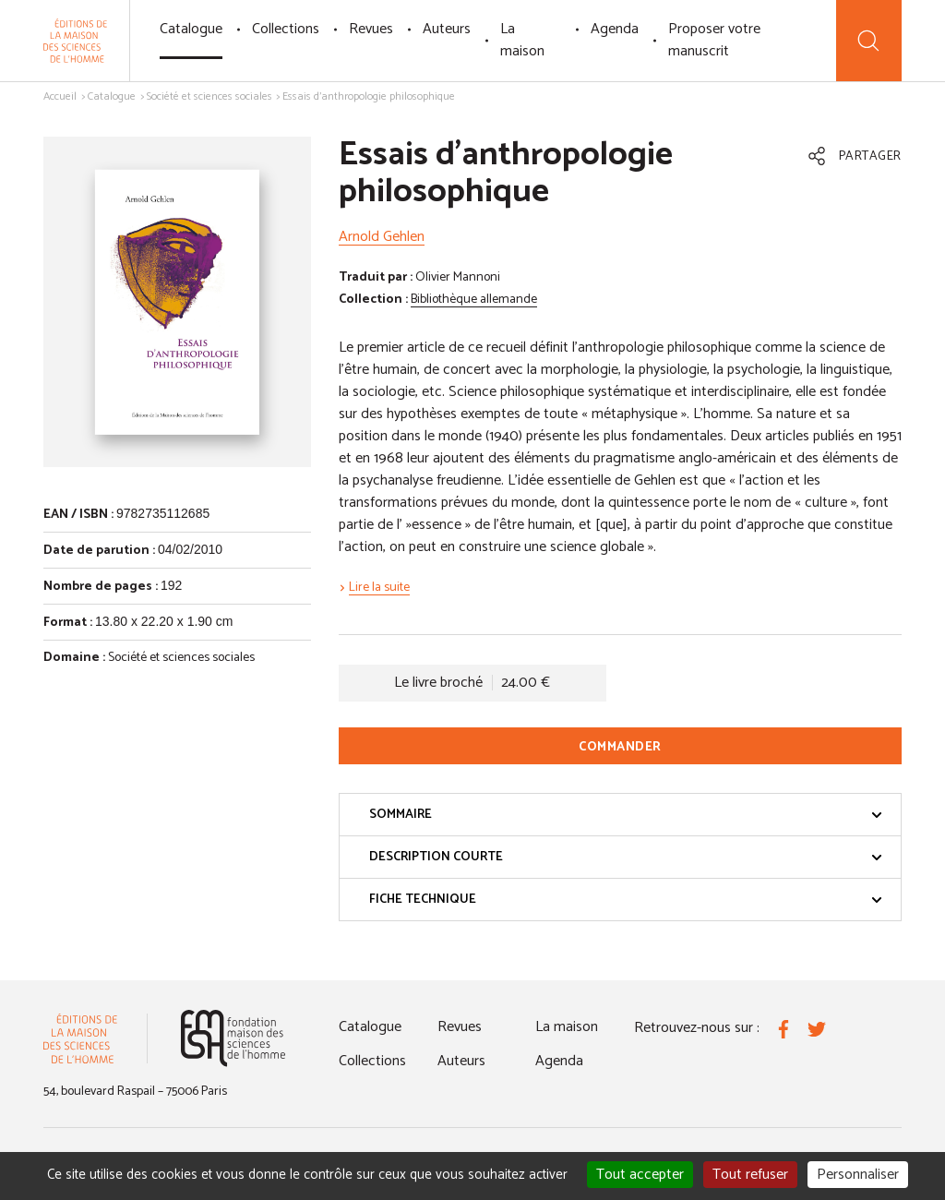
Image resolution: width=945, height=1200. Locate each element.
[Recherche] (869, 40)
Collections (285, 29)
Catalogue (191, 29)
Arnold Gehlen (382, 236)
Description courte (625, 857)
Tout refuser (750, 1174)
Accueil (60, 96)
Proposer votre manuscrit (714, 40)
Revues (371, 29)
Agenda (615, 29)
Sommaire (625, 814)
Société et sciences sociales (209, 96)
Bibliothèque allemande (474, 299)
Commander (620, 747)
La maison (522, 40)
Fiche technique (625, 899)
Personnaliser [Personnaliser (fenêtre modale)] (858, 1174)
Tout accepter (640, 1174)
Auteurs (447, 29)
